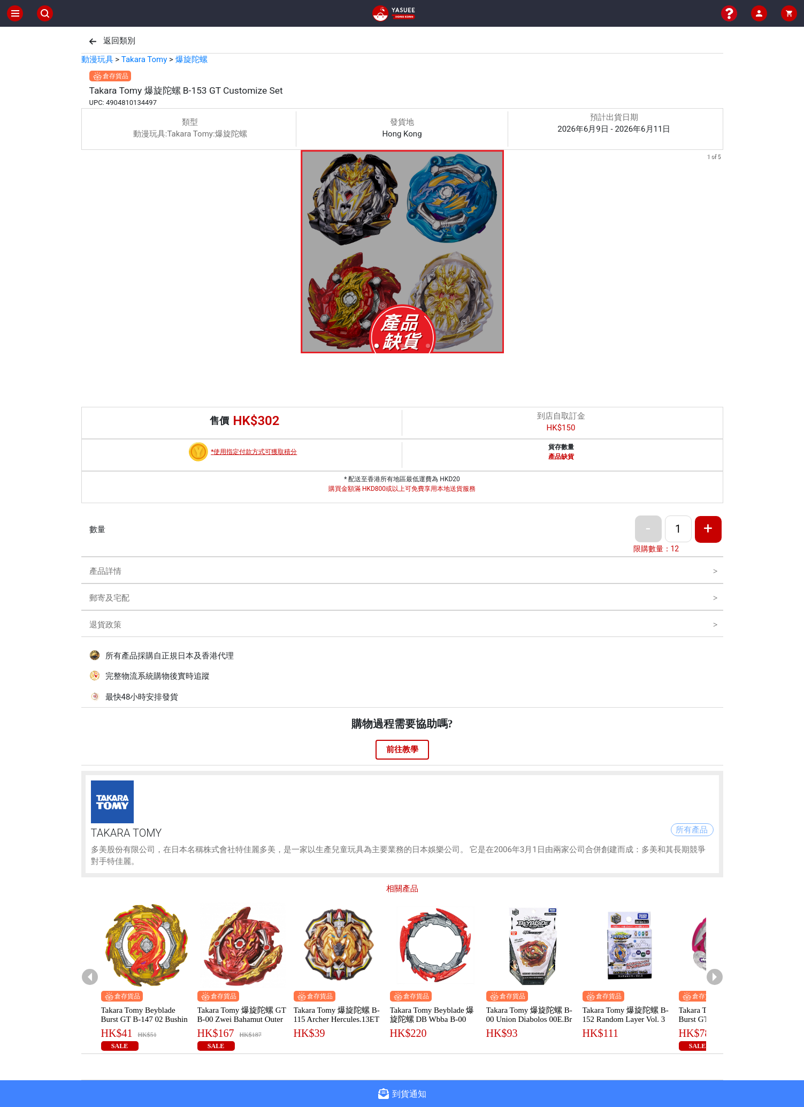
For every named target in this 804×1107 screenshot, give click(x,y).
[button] (376, 346)
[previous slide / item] (88, 253)
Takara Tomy (144, 59)
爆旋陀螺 (191, 59)
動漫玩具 (97, 59)
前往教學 (402, 749)
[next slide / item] (715, 253)
